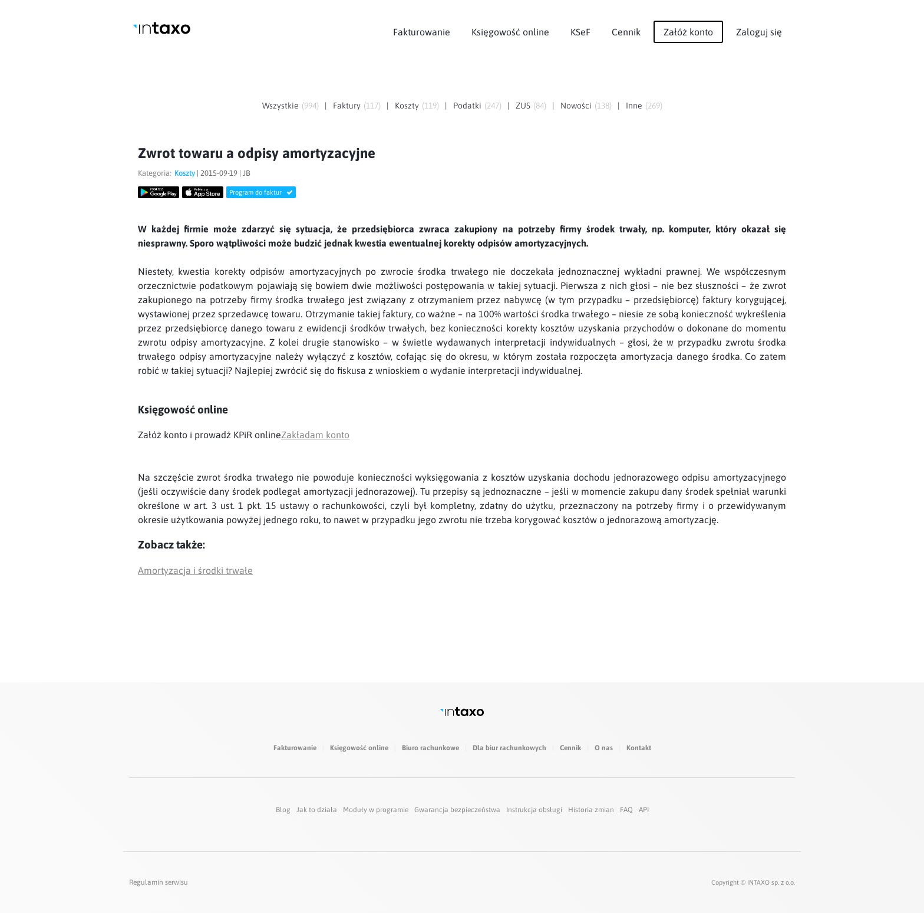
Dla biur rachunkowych (509, 748)
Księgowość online (510, 32)
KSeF (580, 32)
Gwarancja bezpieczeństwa (457, 810)
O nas (604, 748)
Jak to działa (316, 810)
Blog (283, 810)
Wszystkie (280, 105)
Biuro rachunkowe (430, 748)
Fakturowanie (421, 32)
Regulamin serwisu (158, 882)
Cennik (626, 32)
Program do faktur (261, 192)
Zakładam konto (315, 434)
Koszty (407, 105)
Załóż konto (688, 32)
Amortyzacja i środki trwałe (195, 570)
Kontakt (638, 748)
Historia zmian (591, 810)
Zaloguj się (759, 32)
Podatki (467, 105)
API (644, 810)
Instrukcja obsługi (534, 810)
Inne (634, 105)
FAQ (626, 810)
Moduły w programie (375, 810)
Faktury (347, 105)
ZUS (523, 105)
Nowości (576, 105)
